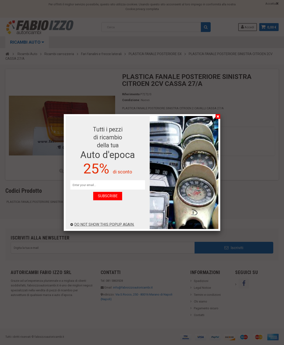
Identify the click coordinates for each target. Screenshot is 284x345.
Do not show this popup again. (102, 224)
